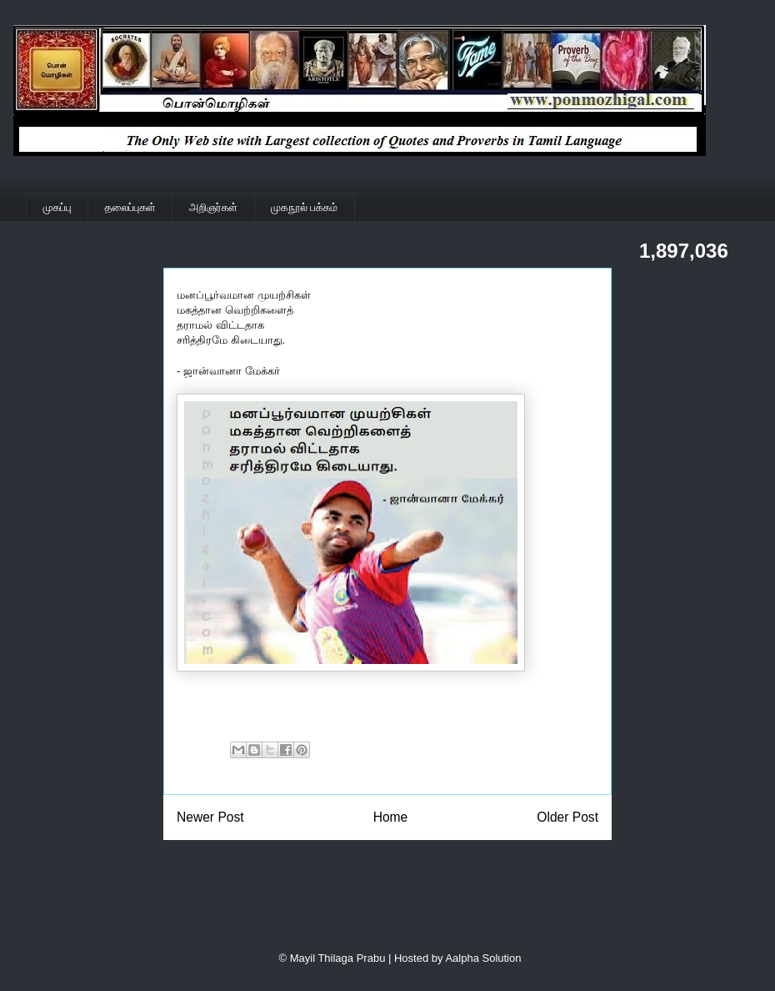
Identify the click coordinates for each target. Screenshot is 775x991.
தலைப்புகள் (130, 207)
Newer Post (210, 817)
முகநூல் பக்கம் (304, 207)
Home (390, 817)
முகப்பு (57, 207)
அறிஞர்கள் (213, 207)
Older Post (567, 817)
